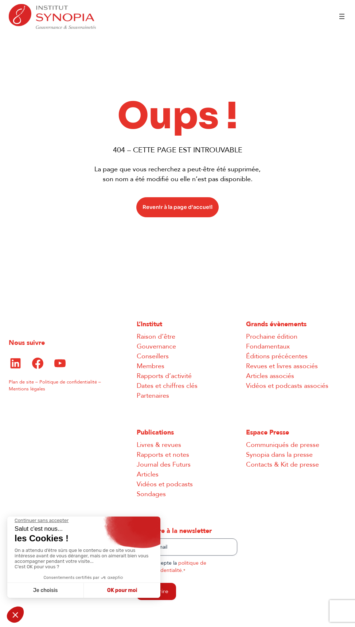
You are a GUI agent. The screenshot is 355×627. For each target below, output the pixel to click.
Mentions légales (27, 389)
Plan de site (21, 382)
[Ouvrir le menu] (342, 16)
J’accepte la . (177, 567)
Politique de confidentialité (68, 382)
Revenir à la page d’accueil (177, 207)
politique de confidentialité (177, 567)
